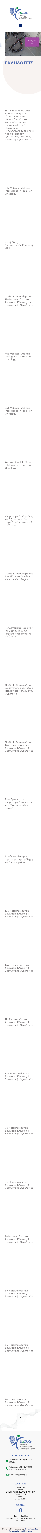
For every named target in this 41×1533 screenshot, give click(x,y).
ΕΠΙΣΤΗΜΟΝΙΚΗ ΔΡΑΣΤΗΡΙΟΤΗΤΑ (20, 1492)
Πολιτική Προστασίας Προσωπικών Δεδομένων (20, 1519)
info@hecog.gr (21, 1475)
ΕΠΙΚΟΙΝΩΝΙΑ (20, 1499)
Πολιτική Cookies (20, 1516)
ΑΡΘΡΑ (20, 1496)
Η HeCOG (21, 1487)
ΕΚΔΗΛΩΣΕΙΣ (20, 1494)
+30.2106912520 (25, 1467)
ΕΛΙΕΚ (20, 1490)
